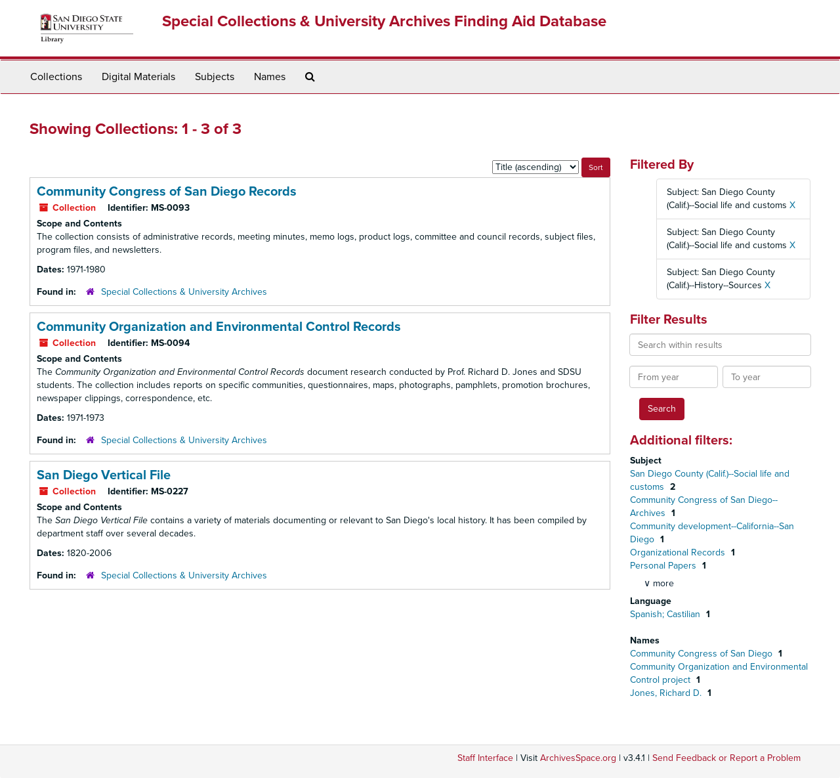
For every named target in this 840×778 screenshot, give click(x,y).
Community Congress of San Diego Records (167, 192)
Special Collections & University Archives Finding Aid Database (384, 21)
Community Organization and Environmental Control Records (219, 327)
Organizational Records (679, 552)
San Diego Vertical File (104, 475)
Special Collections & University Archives (184, 291)
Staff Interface (485, 758)
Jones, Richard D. (667, 693)
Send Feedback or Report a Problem (726, 758)
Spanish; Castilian (666, 614)
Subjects (214, 76)
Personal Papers (664, 565)
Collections (56, 76)
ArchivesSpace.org (578, 758)
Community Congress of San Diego (702, 653)
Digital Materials (138, 76)
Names (269, 76)
